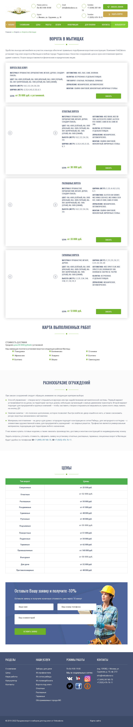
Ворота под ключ (18, 67)
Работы (47, 24)
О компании (24, 24)
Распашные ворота (71, 183)
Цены (36, 24)
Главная (8, 32)
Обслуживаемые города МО (48, 700)
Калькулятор (119, 24)
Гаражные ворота (70, 255)
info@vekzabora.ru (69, 7)
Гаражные (40, 696)
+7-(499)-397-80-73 (42, 440)
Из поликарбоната (44, 680)
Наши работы (11, 676)
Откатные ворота (70, 111)
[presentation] (10, 133)
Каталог (10, 24)
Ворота (16, 32)
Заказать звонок (115, 6)
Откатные (40, 688)
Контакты (104, 24)
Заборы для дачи (44, 669)
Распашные (41, 692)
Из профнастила (43, 673)
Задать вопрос (115, 14)
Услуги (57, 24)
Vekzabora (58, 721)
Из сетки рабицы (43, 676)
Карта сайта (95, 721)
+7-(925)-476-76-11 (63, 440)
